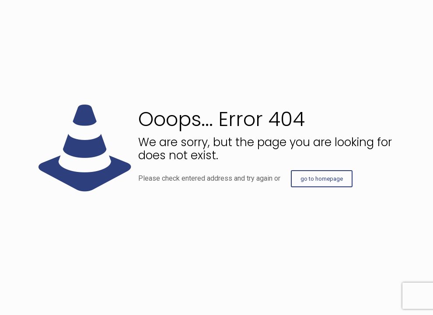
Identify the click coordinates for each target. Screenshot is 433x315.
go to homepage (321, 178)
